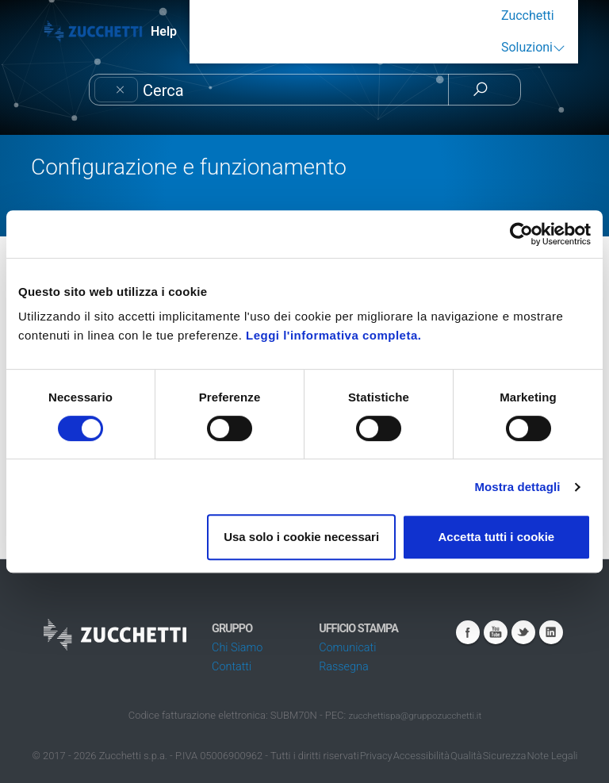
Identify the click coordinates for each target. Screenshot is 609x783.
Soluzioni (527, 47)
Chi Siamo (237, 647)
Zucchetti (527, 15)
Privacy (376, 756)
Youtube (496, 632)
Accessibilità (421, 756)
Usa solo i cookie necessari (301, 536)
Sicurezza (505, 756)
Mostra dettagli (517, 486)
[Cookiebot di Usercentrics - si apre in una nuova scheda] (521, 234)
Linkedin (551, 632)
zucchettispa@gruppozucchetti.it (414, 715)
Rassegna (343, 667)
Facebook (468, 632)
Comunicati (347, 647)
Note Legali (552, 756)
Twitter (523, 632)
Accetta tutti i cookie (497, 536)
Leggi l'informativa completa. (333, 335)
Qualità (466, 756)
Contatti (231, 667)
